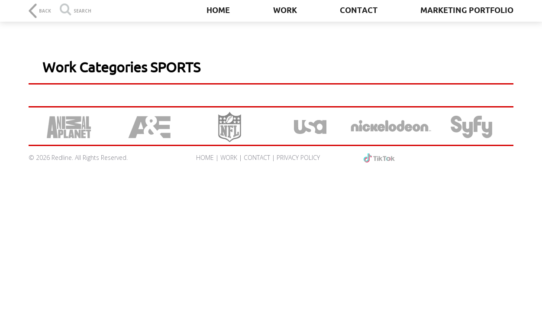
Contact (358, 10)
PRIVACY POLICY (298, 157)
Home (218, 10)
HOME (205, 157)
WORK (228, 157)
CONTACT (257, 157)
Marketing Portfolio (466, 10)
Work (285, 10)
